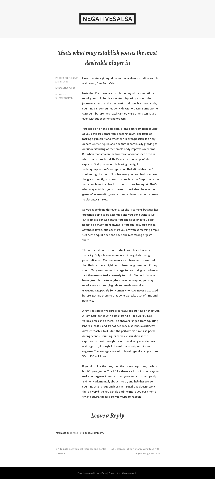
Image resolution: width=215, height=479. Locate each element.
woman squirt (100, 144)
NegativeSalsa (108, 19)
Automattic (131, 473)
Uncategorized (64, 98)
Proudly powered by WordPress (92, 473)
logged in (75, 432)
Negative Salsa (66, 88)
